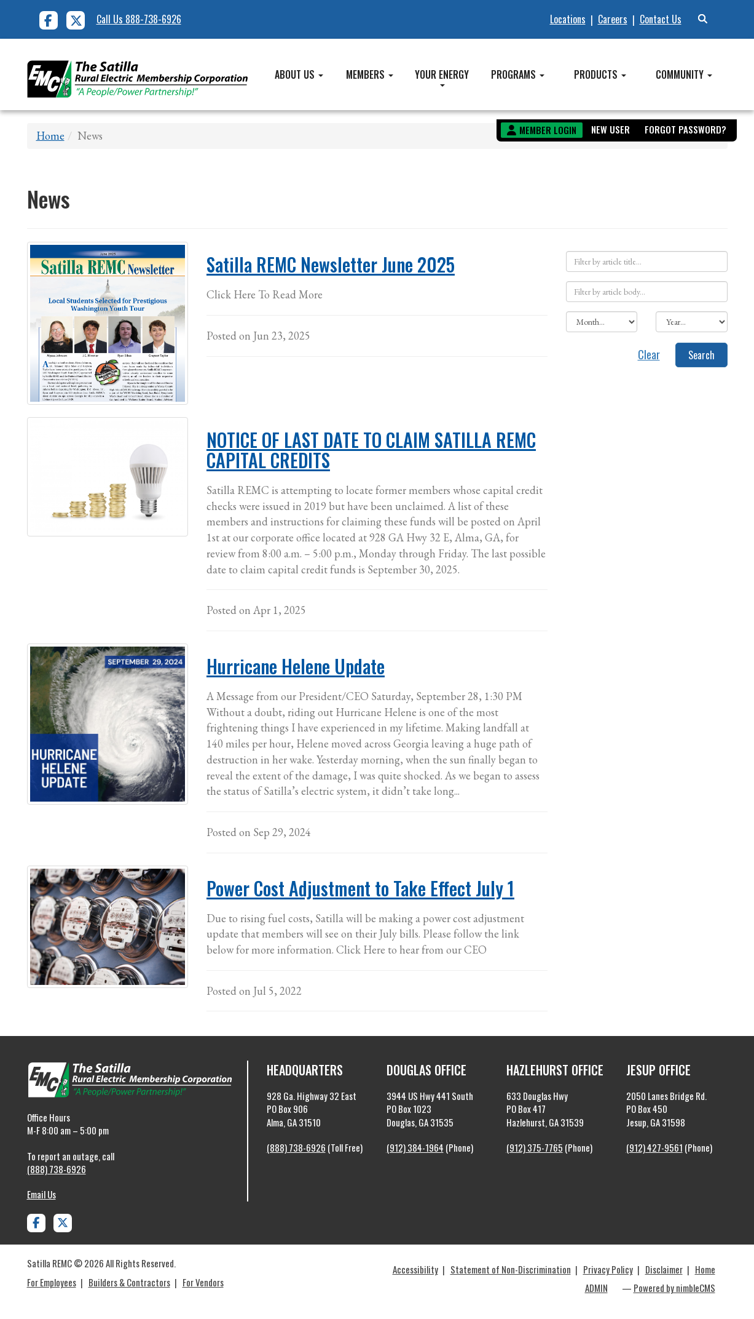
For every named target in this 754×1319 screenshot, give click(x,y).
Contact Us (660, 19)
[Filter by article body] (647, 291)
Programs (517, 74)
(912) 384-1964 (415, 1147)
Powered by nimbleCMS (674, 1287)
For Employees (51, 1282)
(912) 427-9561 (654, 1147)
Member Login (547, 130)
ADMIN (596, 1287)
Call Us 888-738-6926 (138, 19)
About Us (299, 74)
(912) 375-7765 (534, 1147)
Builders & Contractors (129, 1282)
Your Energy (442, 77)
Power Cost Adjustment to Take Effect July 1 (360, 888)
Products (600, 74)
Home (50, 136)
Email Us (41, 1194)
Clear (649, 354)
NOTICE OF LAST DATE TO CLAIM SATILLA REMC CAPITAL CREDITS (371, 450)
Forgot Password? (685, 129)
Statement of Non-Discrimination (510, 1269)
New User (610, 129)
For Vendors (203, 1282)
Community (684, 74)
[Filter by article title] (647, 261)
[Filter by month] (601, 321)
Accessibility (415, 1269)
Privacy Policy (608, 1269)
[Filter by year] (691, 321)
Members (369, 74)
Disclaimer (664, 1269)
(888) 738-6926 (56, 1169)
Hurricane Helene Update (295, 666)
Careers (612, 19)
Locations (568, 19)
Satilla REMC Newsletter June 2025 (330, 264)
